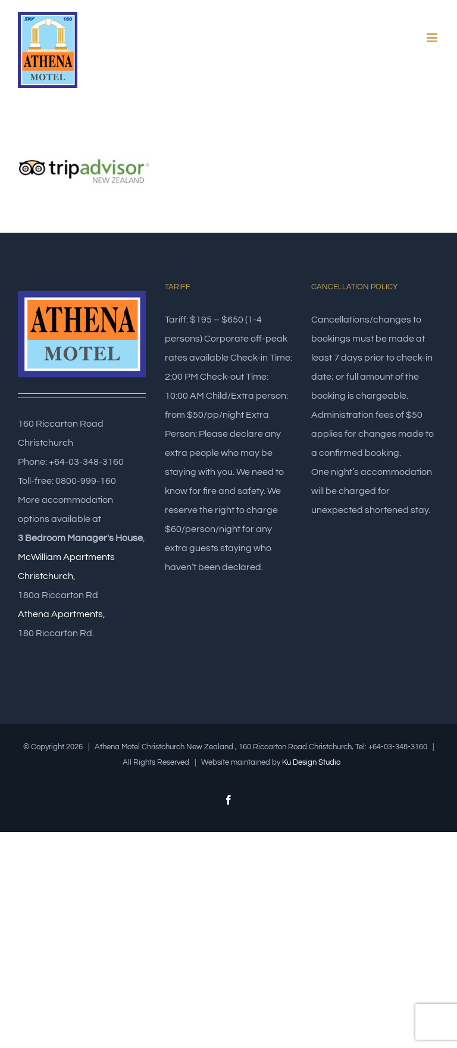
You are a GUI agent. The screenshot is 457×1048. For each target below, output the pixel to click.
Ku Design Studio (311, 762)
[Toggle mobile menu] (433, 38)
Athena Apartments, (61, 614)
